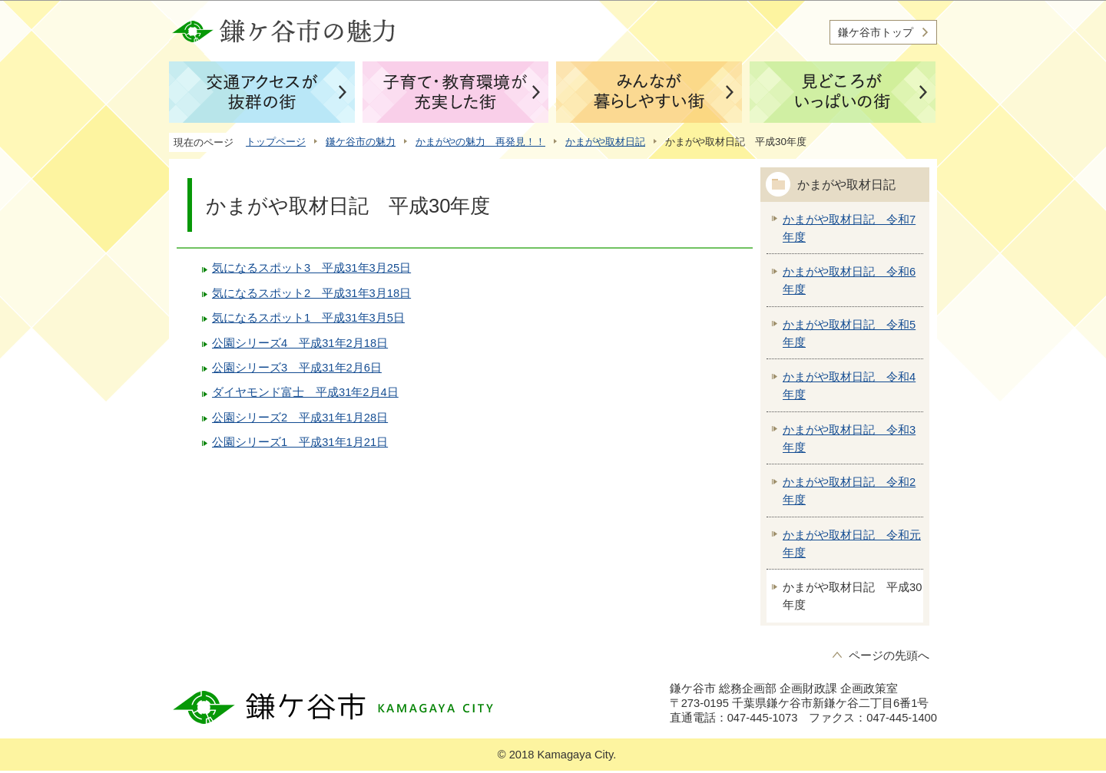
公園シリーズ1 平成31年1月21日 (300, 442)
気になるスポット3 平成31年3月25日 (311, 268)
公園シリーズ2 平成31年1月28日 (300, 417)
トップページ (276, 141)
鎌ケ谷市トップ (875, 32)
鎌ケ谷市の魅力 (361, 141)
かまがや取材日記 (605, 141)
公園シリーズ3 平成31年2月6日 (297, 368)
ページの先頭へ (889, 655)
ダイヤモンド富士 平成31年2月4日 (305, 392)
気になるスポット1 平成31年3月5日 (308, 318)
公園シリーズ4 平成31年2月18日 (300, 343)
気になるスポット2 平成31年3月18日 (311, 293)
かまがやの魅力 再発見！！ (480, 141)
